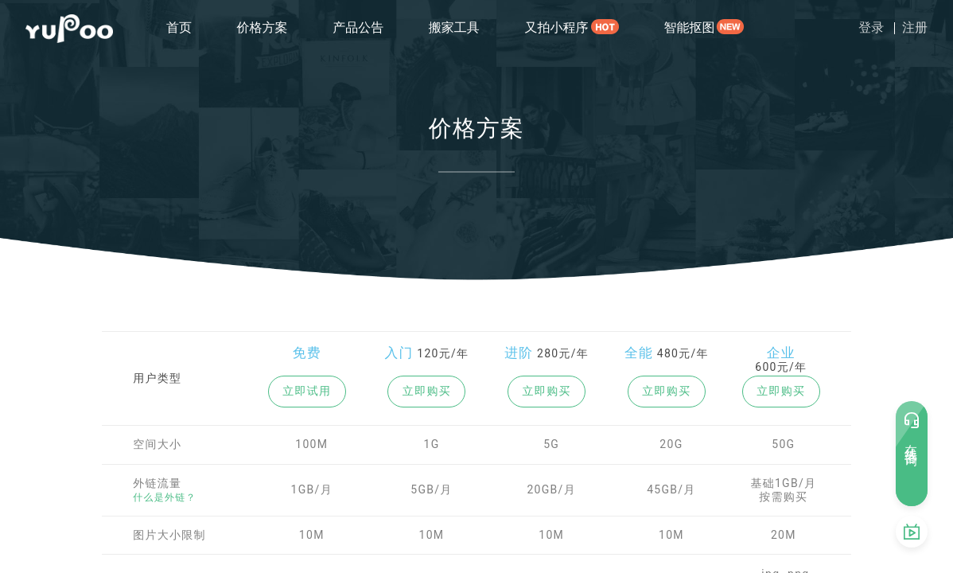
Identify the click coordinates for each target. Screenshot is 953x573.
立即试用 (306, 390)
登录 (871, 27)
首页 (179, 27)
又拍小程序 (556, 27)
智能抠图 (688, 27)
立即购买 (427, 390)
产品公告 (358, 27)
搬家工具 (454, 27)
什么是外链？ (164, 497)
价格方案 (262, 27)
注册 (915, 27)
